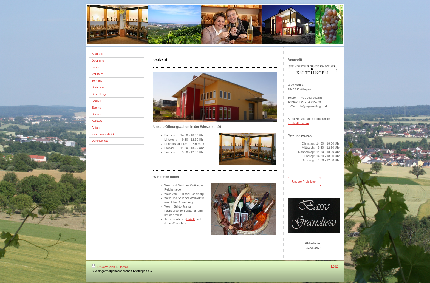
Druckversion (104, 266)
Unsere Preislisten (304, 181)
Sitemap (122, 266)
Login (334, 266)
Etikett (190, 219)
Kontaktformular (298, 123)
